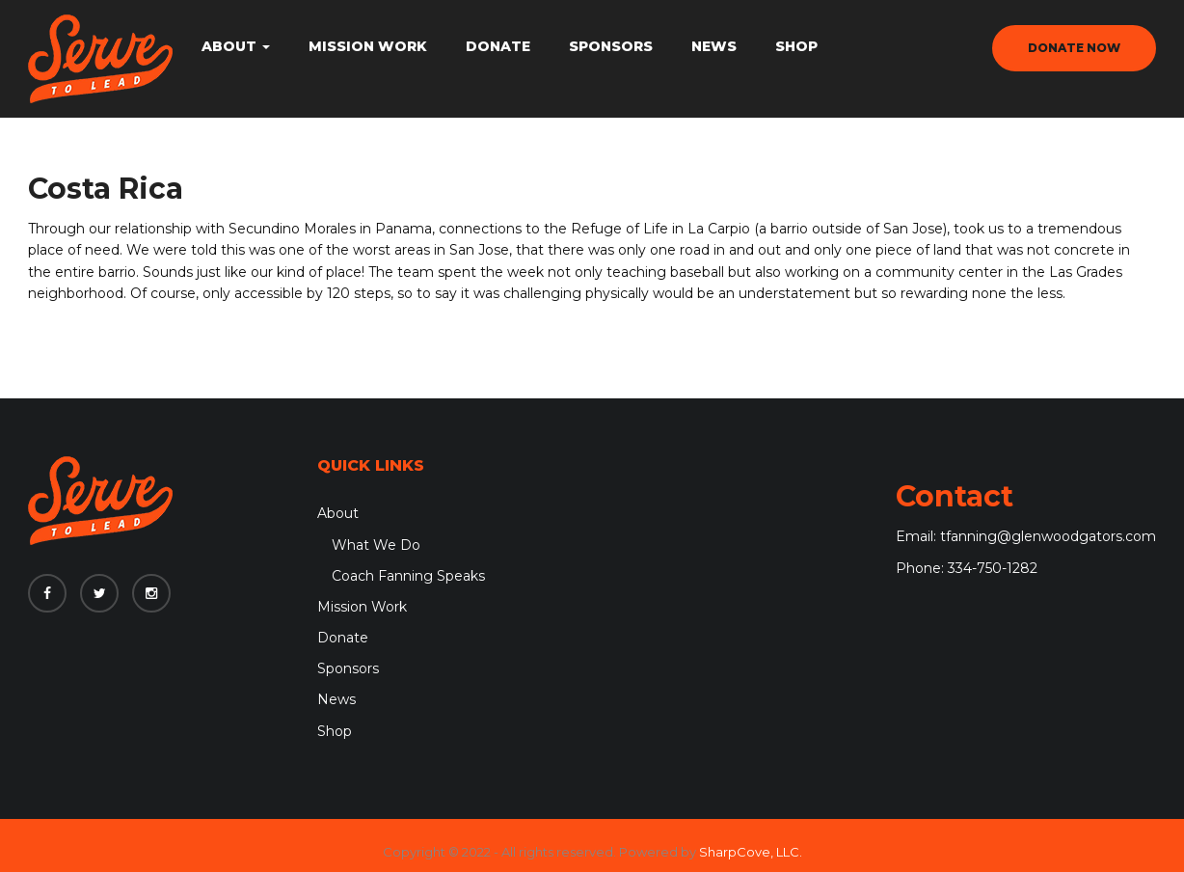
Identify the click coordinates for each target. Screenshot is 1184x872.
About (236, 46)
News (714, 46)
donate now (1074, 48)
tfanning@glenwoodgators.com (1048, 536)
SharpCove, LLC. (750, 851)
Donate (498, 46)
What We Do (376, 545)
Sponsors (611, 46)
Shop (796, 46)
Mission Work (368, 46)
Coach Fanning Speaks (408, 576)
